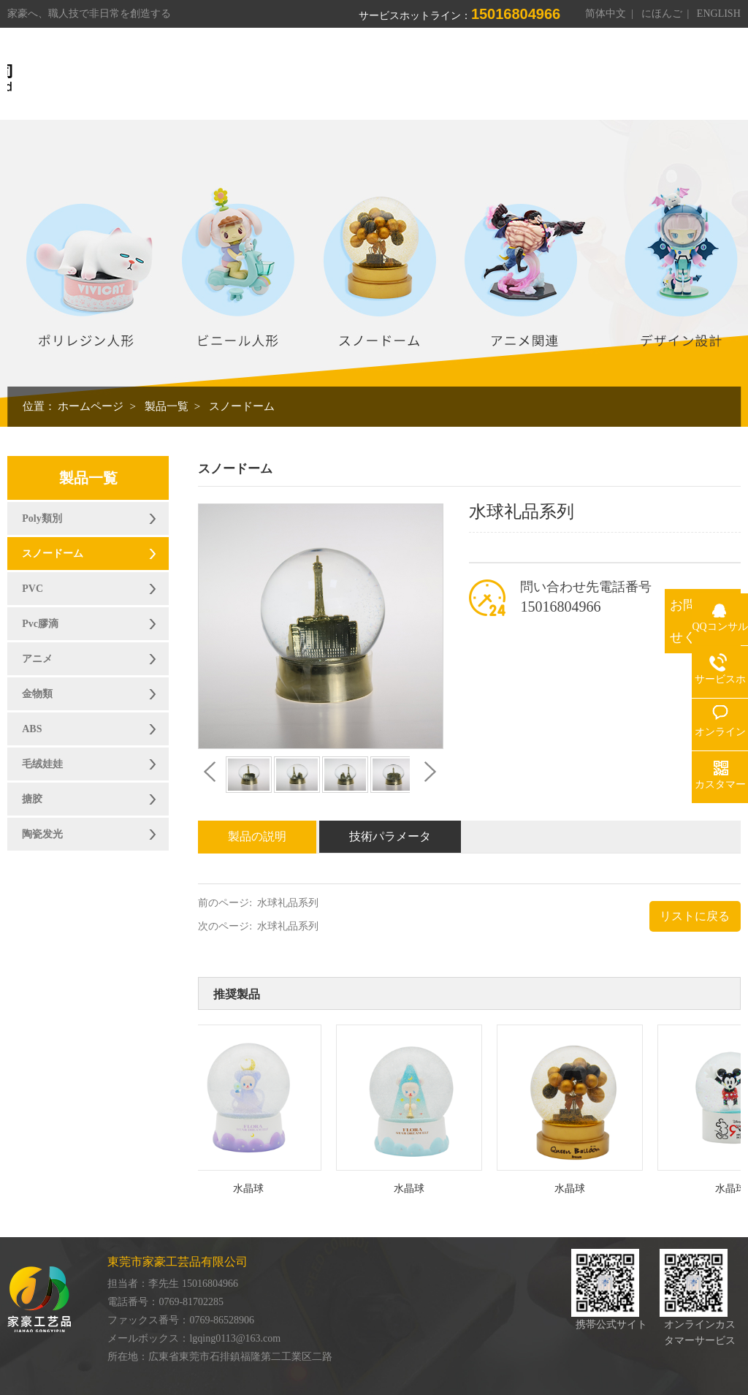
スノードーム (242, 406)
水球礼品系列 (287, 902)
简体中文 (605, 13)
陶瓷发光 (42, 834)
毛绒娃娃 (42, 764)
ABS (32, 728)
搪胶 (32, 799)
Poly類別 (41, 518)
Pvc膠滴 (40, 623)
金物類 (37, 693)
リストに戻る (695, 916)
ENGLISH (719, 13)
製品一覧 (166, 406)
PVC (32, 588)
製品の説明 (257, 836)
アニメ (37, 658)
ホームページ (90, 406)
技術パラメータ (390, 836)
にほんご (661, 13)
